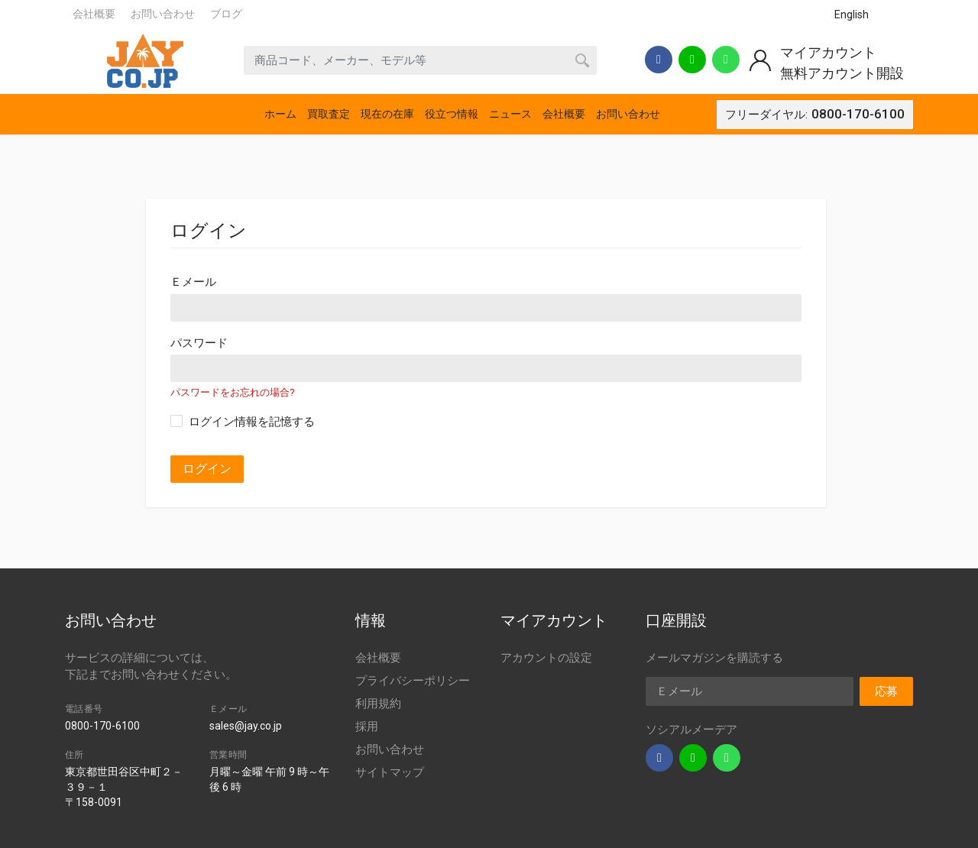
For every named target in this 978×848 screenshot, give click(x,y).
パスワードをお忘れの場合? (232, 392)
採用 (366, 726)
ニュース (510, 114)
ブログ (226, 13)
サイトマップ (389, 772)
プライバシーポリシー (412, 681)
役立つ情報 (451, 114)
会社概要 (94, 13)
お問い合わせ (163, 13)
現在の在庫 (387, 114)
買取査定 (328, 114)
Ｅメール (193, 282)
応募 (886, 691)
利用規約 (378, 703)
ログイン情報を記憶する (252, 422)
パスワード (199, 343)
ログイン (207, 468)
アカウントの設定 (546, 658)
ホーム (280, 114)
